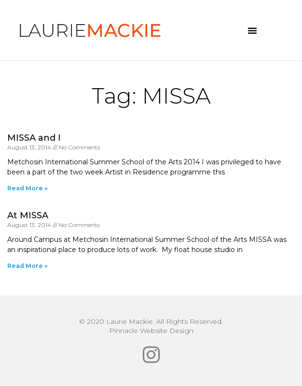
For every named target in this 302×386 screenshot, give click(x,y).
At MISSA (27, 215)
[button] (252, 30)
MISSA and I (34, 138)
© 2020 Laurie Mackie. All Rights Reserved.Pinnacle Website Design (151, 326)
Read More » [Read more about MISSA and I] (27, 188)
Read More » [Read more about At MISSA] (27, 265)
